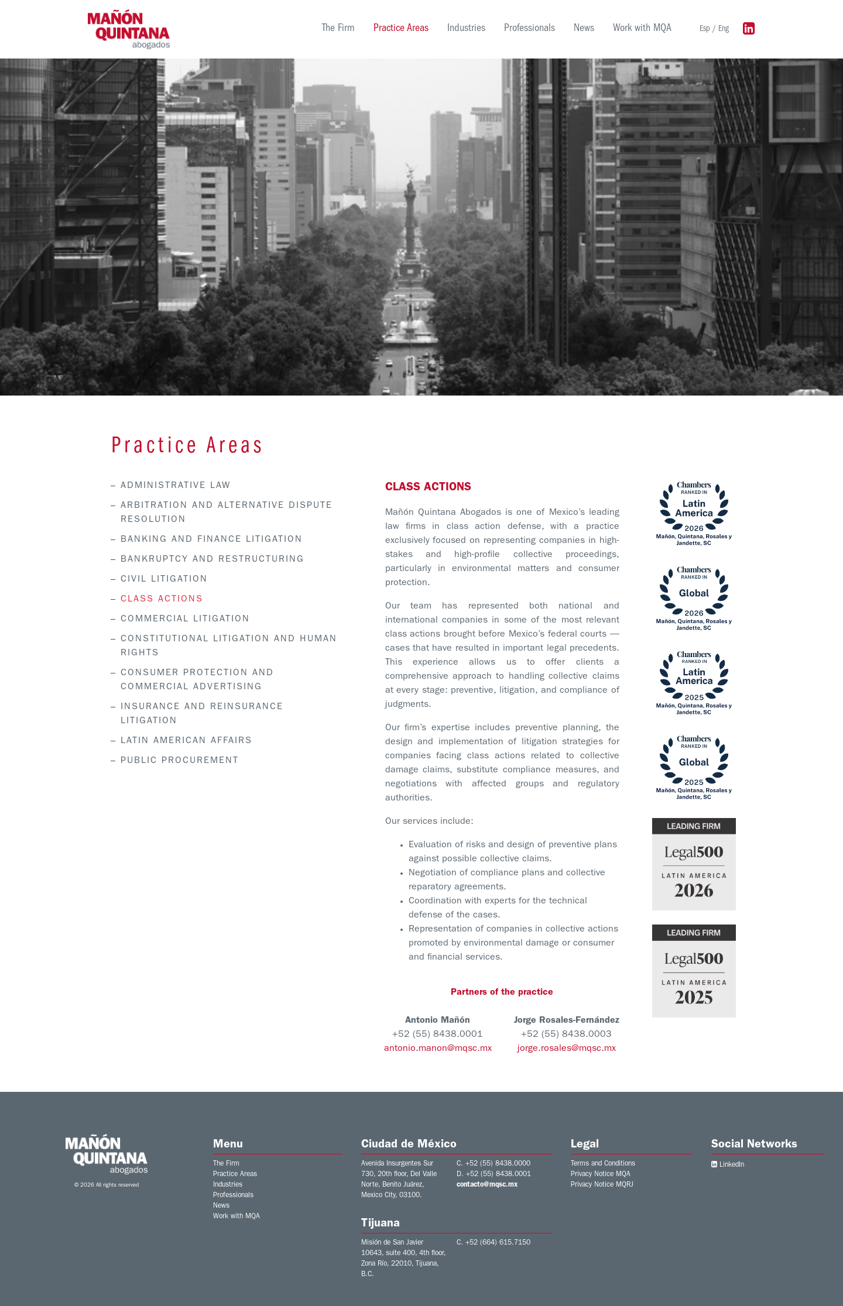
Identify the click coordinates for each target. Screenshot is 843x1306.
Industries (466, 29)
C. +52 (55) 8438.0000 (493, 1164)
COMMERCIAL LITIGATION (184, 619)
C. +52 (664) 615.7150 (493, 1243)
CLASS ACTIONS (160, 599)
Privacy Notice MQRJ (602, 1185)
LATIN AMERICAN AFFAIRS (185, 741)
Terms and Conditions (603, 1164)
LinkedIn (727, 1165)
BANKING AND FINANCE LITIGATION (210, 540)
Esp (705, 29)
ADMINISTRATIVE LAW (174, 486)
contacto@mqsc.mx (487, 1185)
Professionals (529, 29)
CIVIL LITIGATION (163, 580)
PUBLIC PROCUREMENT (178, 761)
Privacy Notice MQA (600, 1174)
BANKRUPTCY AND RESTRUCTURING (211, 560)
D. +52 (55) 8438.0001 (494, 1174)
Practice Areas (401, 29)
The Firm (338, 29)
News (584, 29)
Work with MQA (642, 29)
